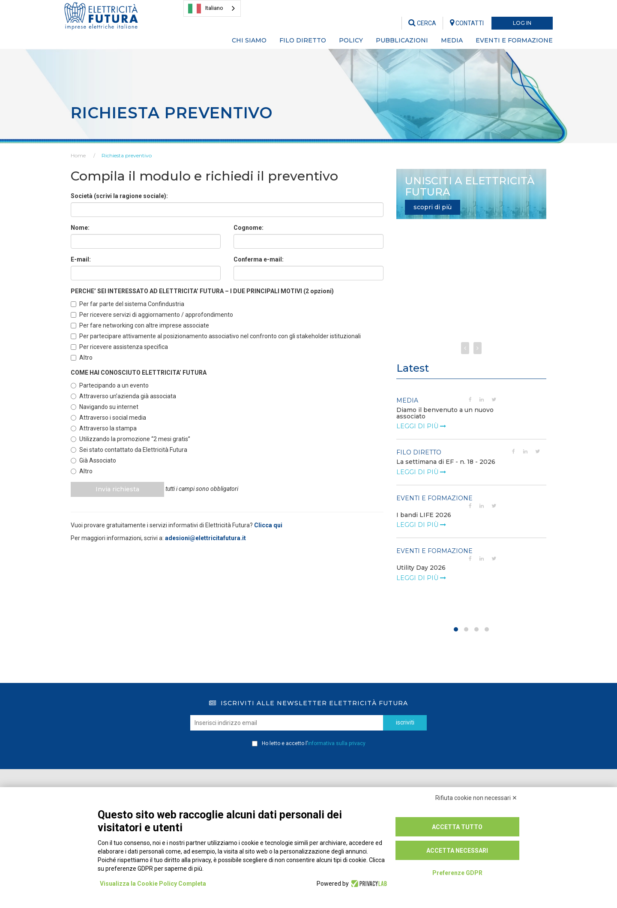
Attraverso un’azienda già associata (123, 396)
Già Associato (93, 460)
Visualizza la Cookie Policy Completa (153, 883)
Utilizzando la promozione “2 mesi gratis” (130, 439)
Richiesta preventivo (127, 155)
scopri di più (432, 207)
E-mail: (81, 259)
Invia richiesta (118, 489)
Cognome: (249, 227)
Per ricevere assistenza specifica (119, 346)
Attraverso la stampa (104, 428)
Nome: (80, 227)
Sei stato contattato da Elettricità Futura (129, 449)
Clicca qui (268, 525)
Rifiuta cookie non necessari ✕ (476, 797)
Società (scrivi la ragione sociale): (119, 195)
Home (78, 155)
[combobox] (212, 8)
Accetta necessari (457, 850)
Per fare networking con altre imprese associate (140, 325)
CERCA (422, 23)
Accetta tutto (457, 827)
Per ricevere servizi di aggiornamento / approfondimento (152, 314)
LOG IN (522, 23)
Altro (82, 357)
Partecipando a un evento (110, 385)
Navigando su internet (104, 406)
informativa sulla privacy (336, 743)
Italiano (205, 8)
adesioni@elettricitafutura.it (205, 538)
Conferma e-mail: (259, 259)
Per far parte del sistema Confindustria (127, 304)
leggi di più (421, 426)
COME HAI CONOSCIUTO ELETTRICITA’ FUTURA (139, 372)
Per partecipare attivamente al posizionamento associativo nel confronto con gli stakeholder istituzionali (216, 336)
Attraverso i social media (108, 417)
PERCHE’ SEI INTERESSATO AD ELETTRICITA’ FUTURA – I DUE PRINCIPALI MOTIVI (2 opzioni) (202, 291)
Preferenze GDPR (457, 872)
